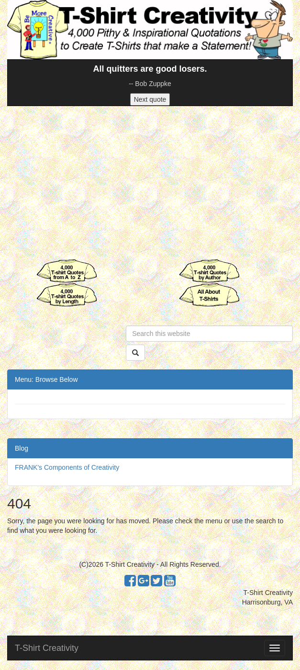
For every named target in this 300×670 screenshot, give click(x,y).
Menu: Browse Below (46, 379)
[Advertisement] (150, 182)
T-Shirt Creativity (46, 648)
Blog (21, 448)
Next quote (150, 99)
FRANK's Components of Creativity (67, 467)
